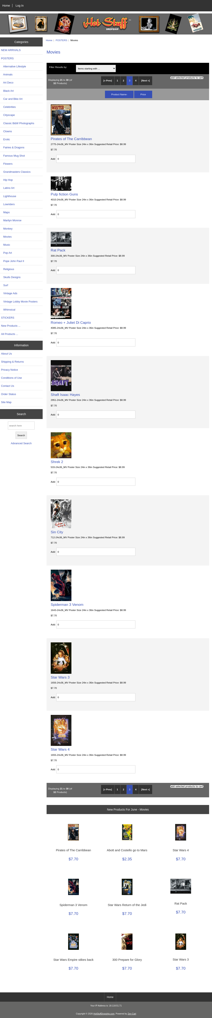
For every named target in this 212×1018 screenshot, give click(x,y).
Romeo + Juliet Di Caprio (71, 322)
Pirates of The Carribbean (71, 139)
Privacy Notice (9, 369)
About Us (6, 353)
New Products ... (10, 325)
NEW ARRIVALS (11, 50)
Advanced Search (21, 443)
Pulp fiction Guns (64, 194)
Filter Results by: (58, 67)
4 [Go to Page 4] (135, 80)
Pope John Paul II (12, 261)
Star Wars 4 (60, 749)
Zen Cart (132, 1014)
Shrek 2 (57, 462)
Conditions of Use (11, 377)
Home (6, 5)
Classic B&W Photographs (17, 123)
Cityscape (8, 115)
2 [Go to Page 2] (123, 80)
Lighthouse (8, 196)
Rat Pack (58, 250)
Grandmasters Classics (15, 171)
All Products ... (9, 334)
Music (5, 244)
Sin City (57, 532)
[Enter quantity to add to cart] (95, 159)
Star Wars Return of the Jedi (127, 905)
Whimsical (8, 309)
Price (143, 94)
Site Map (6, 402)
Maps (5, 212)
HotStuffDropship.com (103, 1014)
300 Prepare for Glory (127, 959)
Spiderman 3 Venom (67, 604)
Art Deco (7, 82)
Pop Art (6, 252)
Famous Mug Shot (13, 155)
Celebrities (8, 106)
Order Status (8, 394)
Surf (4, 285)
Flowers (6, 163)
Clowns (6, 131)
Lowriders (8, 204)
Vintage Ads (9, 293)
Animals (6, 74)
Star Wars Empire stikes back (73, 959)
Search (21, 414)
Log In (20, 5)
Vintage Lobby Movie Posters (19, 301)
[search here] (21, 425)
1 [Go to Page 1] (117, 80)
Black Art (7, 90)
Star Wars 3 (60, 677)
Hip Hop (7, 179)
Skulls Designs (10, 277)
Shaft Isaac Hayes (65, 395)
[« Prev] (107, 80)
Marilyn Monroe (11, 220)
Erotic (5, 139)
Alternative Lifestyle (13, 66)
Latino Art (7, 187)
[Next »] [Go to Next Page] (145, 80)
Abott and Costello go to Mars (127, 850)
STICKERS (7, 317)
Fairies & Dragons (12, 147)
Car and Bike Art (11, 98)
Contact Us (7, 385)
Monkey (6, 228)
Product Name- (119, 94)
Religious (7, 269)
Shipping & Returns (12, 361)
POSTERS (61, 40)
